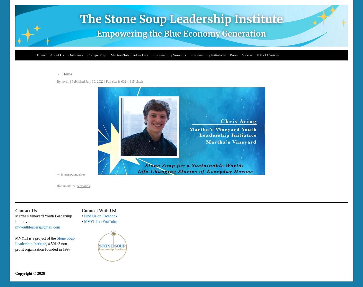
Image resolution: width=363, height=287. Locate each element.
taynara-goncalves (73, 174)
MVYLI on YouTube (100, 222)
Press (233, 55)
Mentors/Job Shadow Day (129, 55)
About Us (57, 55)
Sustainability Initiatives (208, 55)
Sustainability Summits (169, 55)
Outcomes (75, 55)
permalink (83, 186)
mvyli (65, 81)
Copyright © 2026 (30, 273)
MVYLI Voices (268, 55)
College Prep (97, 55)
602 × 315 (128, 81)
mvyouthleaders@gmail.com (37, 227)
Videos (247, 55)
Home (41, 55)
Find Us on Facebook (100, 216)
